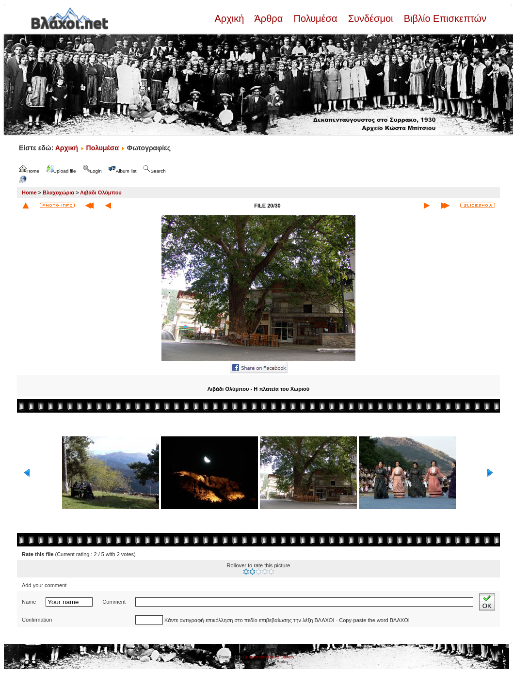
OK (487, 601)
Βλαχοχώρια (58, 192)
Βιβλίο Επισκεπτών (443, 18)
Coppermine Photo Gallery (268, 657)
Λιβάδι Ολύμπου (101, 192)
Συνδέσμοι (370, 18)
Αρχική (230, 18)
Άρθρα (269, 18)
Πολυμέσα (315, 18)
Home (29, 192)
